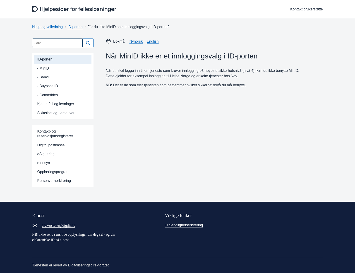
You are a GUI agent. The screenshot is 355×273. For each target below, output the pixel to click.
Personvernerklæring (54, 181)
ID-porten (75, 27)
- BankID (44, 77)
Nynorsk (136, 41)
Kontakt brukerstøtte (306, 9)
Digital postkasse (51, 145)
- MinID (43, 68)
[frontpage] (75, 9)
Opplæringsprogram (53, 172)
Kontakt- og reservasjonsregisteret (55, 133)
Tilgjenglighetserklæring (184, 225)
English (152, 41)
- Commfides (47, 95)
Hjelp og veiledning (47, 27)
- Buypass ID (47, 86)
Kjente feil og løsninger (55, 104)
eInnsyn (43, 163)
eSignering (46, 154)
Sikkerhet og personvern (57, 113)
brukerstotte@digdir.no (53, 225)
